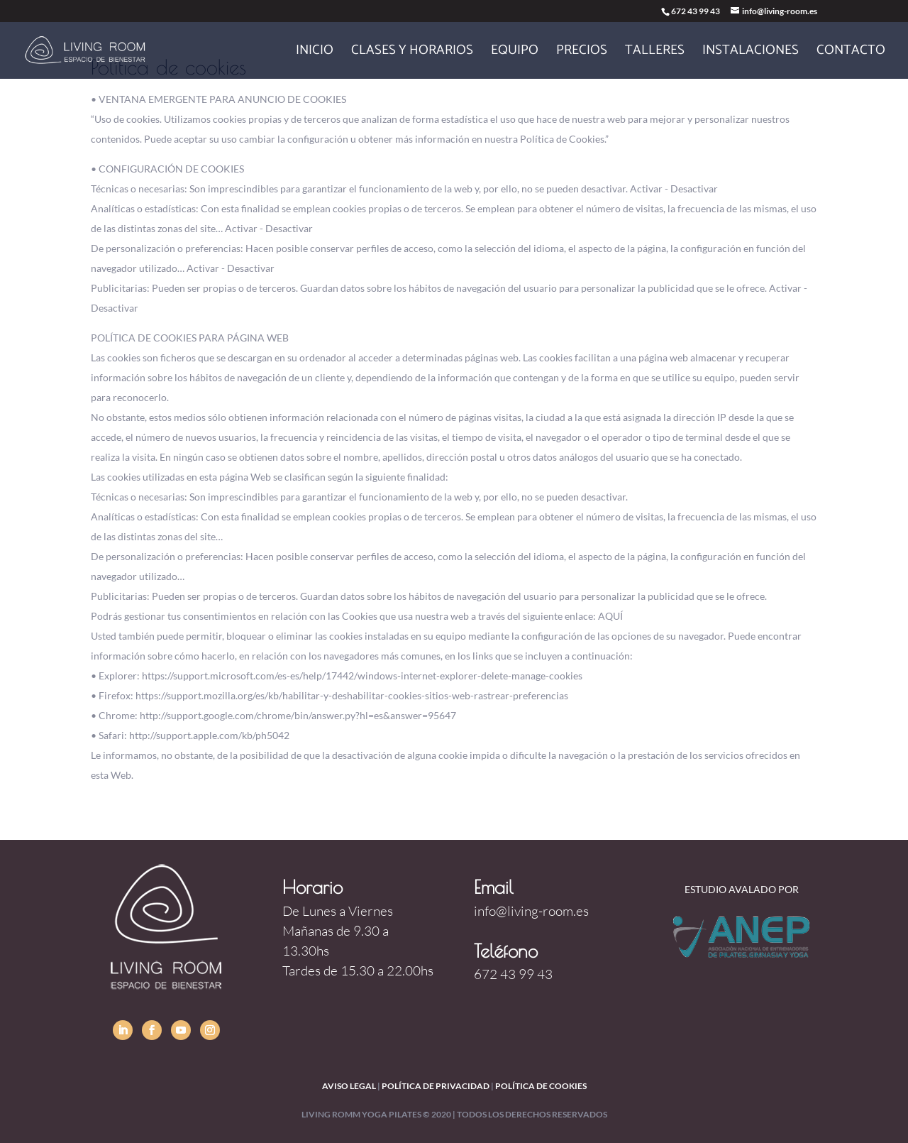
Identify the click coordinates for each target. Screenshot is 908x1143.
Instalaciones (750, 53)
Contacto (850, 53)
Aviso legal (349, 1086)
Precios (581, 53)
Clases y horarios (412, 53)
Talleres (655, 53)
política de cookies (541, 1086)
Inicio (314, 53)
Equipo (514, 53)
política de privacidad (435, 1086)
